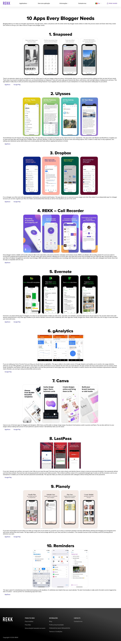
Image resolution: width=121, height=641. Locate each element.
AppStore (7, 85)
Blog (50, 621)
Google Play (17, 85)
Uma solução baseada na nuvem (35, 628)
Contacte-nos (82, 3)
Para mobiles (29, 621)
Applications (23, 3)
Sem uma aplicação (44, 3)
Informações (63, 3)
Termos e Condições (55, 631)
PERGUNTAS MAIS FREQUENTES (59, 628)
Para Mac (28, 625)
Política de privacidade (56, 625)
